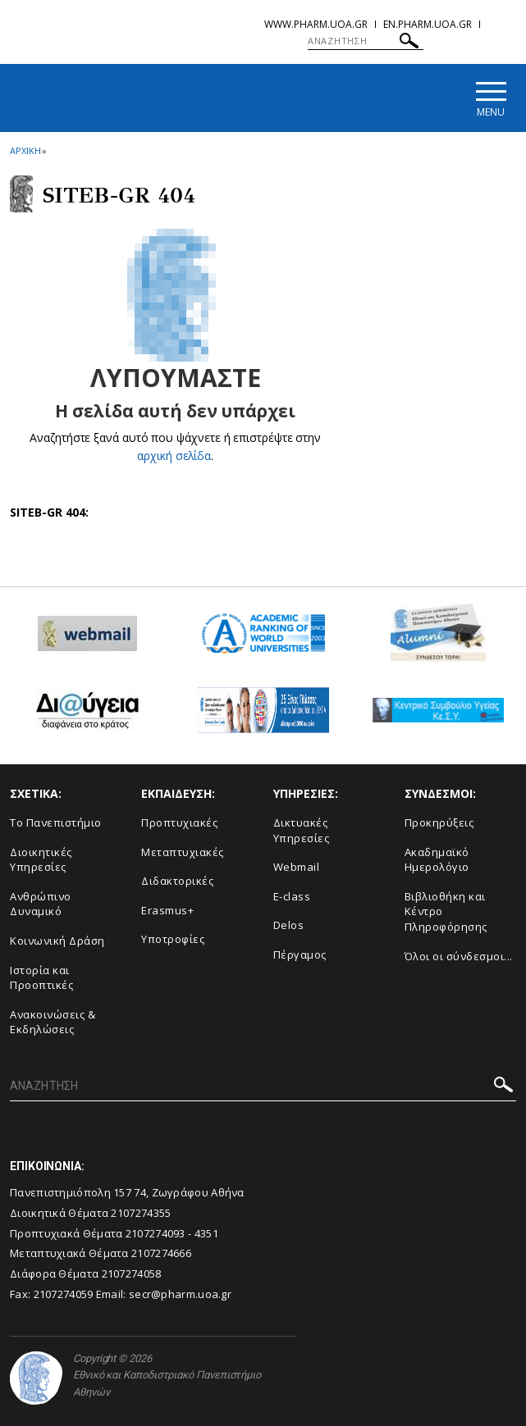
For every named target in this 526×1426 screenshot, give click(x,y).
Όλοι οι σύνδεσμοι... (459, 956)
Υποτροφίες (172, 939)
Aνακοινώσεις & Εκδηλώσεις (52, 1022)
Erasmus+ (167, 910)
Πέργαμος (300, 954)
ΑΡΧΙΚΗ (25, 150)
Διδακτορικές (177, 881)
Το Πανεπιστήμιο (56, 822)
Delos (288, 925)
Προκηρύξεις (439, 822)
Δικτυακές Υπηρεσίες (301, 830)
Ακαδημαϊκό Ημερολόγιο (437, 860)
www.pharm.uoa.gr (316, 24)
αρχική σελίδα (174, 455)
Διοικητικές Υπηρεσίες (41, 860)
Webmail (296, 867)
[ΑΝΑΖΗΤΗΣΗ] (365, 41)
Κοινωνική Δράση (57, 940)
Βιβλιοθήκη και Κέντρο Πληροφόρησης (446, 911)
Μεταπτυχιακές (182, 852)
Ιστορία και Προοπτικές (41, 978)
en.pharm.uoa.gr (427, 24)
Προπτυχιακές (179, 822)
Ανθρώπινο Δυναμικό (40, 904)
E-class (292, 896)
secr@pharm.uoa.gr (180, 1294)
